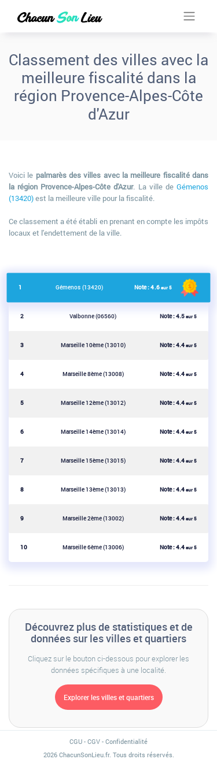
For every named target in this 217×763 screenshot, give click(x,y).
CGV (93, 741)
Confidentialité (126, 741)
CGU (75, 741)
